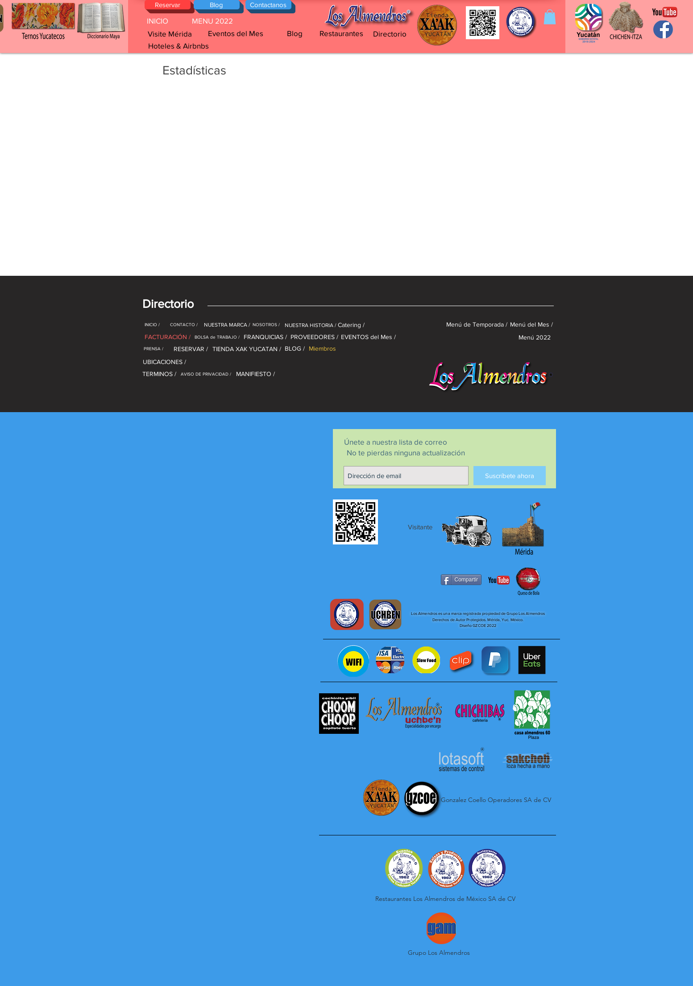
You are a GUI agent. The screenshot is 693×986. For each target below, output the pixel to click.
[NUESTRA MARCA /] (227, 324)
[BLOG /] (295, 348)
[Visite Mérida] (170, 34)
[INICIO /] (152, 324)
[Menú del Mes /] (531, 324)
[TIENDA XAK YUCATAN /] (246, 349)
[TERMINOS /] (159, 374)
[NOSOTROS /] (266, 324)
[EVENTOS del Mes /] (368, 337)
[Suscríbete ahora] (509, 475)
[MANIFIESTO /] (256, 374)
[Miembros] (322, 348)
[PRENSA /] (153, 348)
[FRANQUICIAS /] (265, 337)
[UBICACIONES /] (164, 362)
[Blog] (217, 4)
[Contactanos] (268, 4)
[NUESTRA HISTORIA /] (310, 325)
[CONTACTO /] (184, 324)
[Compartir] (461, 579)
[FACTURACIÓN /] (168, 337)
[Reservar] (168, 4)
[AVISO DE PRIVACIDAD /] (206, 374)
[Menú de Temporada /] (477, 324)
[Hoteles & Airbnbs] (178, 45)
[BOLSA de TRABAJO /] (217, 337)
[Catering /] (351, 325)
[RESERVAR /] (190, 349)
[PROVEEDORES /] (314, 337)
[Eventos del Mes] (236, 33)
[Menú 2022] (535, 337)
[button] (550, 16)
